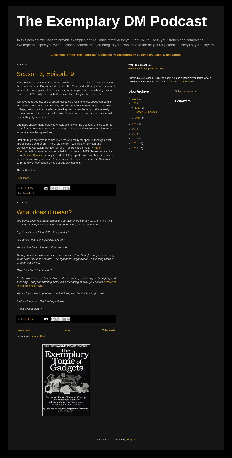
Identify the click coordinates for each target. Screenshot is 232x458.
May (138, 107)
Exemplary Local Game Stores (160, 54)
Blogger (131, 439)
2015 (135, 124)
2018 (135, 103)
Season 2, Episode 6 (182, 81)
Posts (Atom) (39, 336)
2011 (135, 143)
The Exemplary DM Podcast (112, 21)
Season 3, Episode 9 (45, 73)
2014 (135, 128)
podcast (30, 193)
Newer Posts (25, 330)
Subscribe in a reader (187, 91)
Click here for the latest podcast (73, 54)
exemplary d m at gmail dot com (146, 68)
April (138, 118)
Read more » (24, 178)
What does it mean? (44, 212)
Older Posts (108, 330)
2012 (135, 138)
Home (67, 330)
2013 (135, 133)
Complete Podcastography (117, 54)
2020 (135, 98)
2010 (135, 148)
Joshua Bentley (32, 155)
